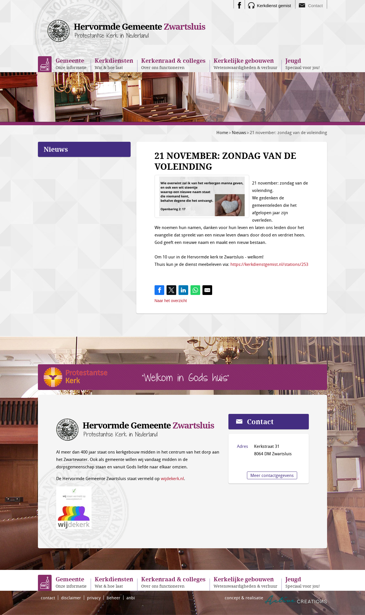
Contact (315, 5)
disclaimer (71, 597)
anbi (130, 597)
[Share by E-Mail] (207, 290)
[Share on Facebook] (159, 290)
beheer (113, 597)
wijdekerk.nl (172, 478)
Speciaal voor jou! (302, 63)
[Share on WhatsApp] (195, 290)
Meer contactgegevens (272, 475)
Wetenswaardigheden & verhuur (245, 63)
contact (48, 597)
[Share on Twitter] (171, 290)
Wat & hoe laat (114, 63)
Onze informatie (71, 63)
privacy (94, 597)
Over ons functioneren (173, 63)
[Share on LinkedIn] (183, 290)
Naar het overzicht (171, 300)
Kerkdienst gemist (274, 5)
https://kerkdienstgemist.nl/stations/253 (269, 264)
